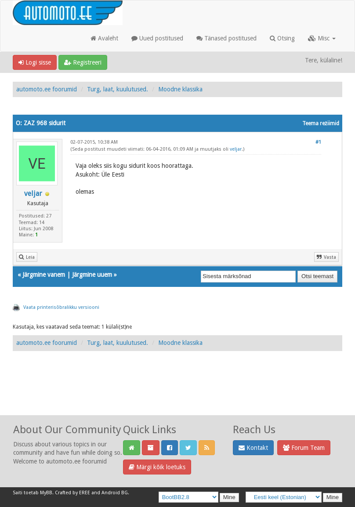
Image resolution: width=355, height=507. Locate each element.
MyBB (46, 493)
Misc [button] (322, 38)
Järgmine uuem (92, 274)
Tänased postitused (226, 38)
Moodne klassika (180, 89)
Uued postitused (157, 38)
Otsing (282, 38)
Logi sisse (34, 62)
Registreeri (82, 62)
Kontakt (253, 447)
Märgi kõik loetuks (157, 467)
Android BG (114, 493)
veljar (33, 193)
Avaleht (104, 38)
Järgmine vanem (43, 274)
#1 (318, 142)
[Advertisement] (177, 393)
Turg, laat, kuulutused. (117, 89)
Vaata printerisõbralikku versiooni (61, 307)
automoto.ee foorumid (46, 89)
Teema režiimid (320, 123)
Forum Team (304, 447)
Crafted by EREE (72, 493)
